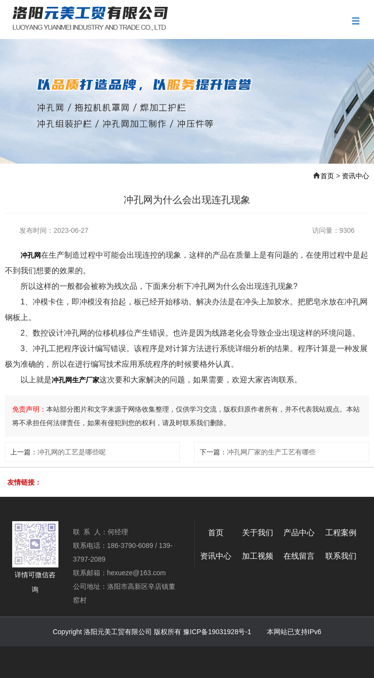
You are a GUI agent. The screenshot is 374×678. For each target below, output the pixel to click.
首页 (327, 176)
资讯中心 (355, 176)
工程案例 (340, 532)
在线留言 (299, 556)
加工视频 (257, 556)
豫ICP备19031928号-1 (217, 632)
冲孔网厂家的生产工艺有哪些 (271, 452)
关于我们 (257, 532)
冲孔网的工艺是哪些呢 (71, 452)
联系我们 (340, 556)
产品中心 (299, 532)
